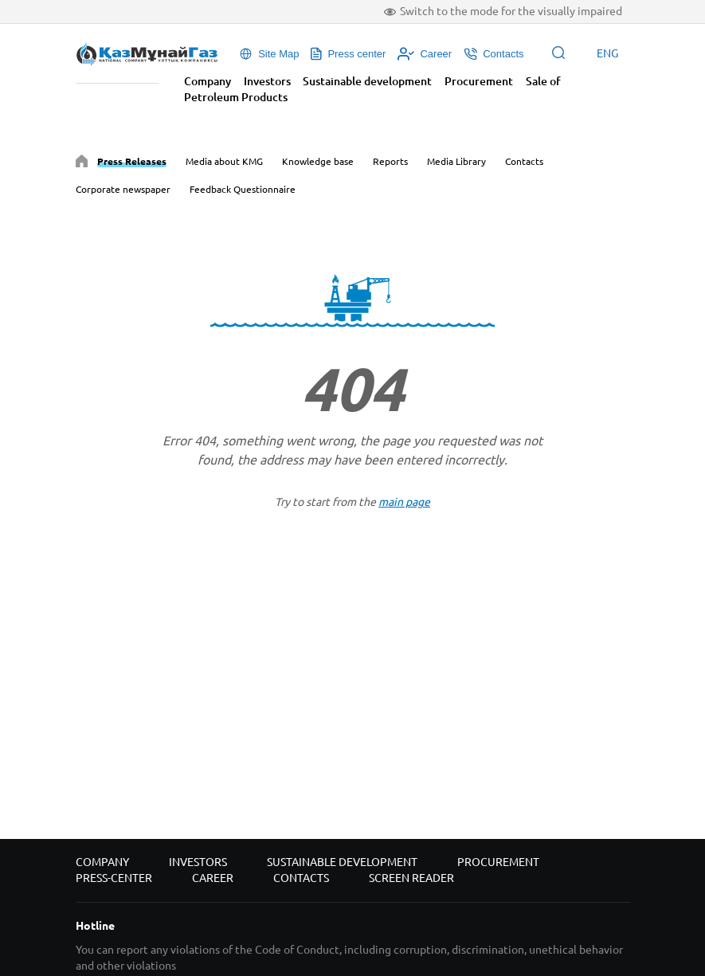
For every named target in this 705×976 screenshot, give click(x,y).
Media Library (456, 161)
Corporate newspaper (123, 189)
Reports (390, 161)
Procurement (479, 81)
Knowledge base (318, 161)
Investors (267, 81)
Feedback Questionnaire (243, 189)
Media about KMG (224, 161)
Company (207, 81)
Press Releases (131, 161)
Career (212, 878)
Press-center (114, 878)
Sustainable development (367, 81)
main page (404, 502)
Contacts (524, 161)
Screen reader (411, 878)
